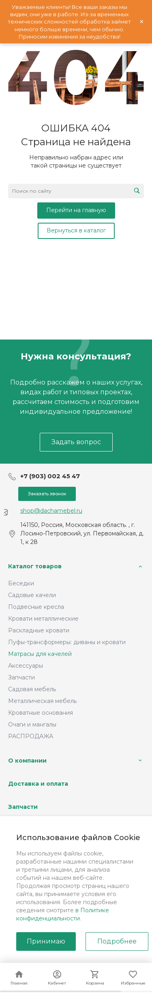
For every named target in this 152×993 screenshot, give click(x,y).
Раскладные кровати (38, 630)
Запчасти (21, 677)
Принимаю (46, 941)
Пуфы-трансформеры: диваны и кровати (67, 642)
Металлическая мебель (42, 701)
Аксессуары (25, 665)
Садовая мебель (32, 689)
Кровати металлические (43, 618)
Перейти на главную (76, 210)
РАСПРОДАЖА (30, 736)
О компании (27, 760)
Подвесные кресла (36, 606)
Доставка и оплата (38, 783)
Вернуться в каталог (76, 230)
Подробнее (117, 941)
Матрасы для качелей (40, 654)
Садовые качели (32, 595)
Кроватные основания (40, 712)
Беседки (21, 583)
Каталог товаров (35, 566)
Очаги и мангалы (32, 724)
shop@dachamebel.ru (51, 510)
